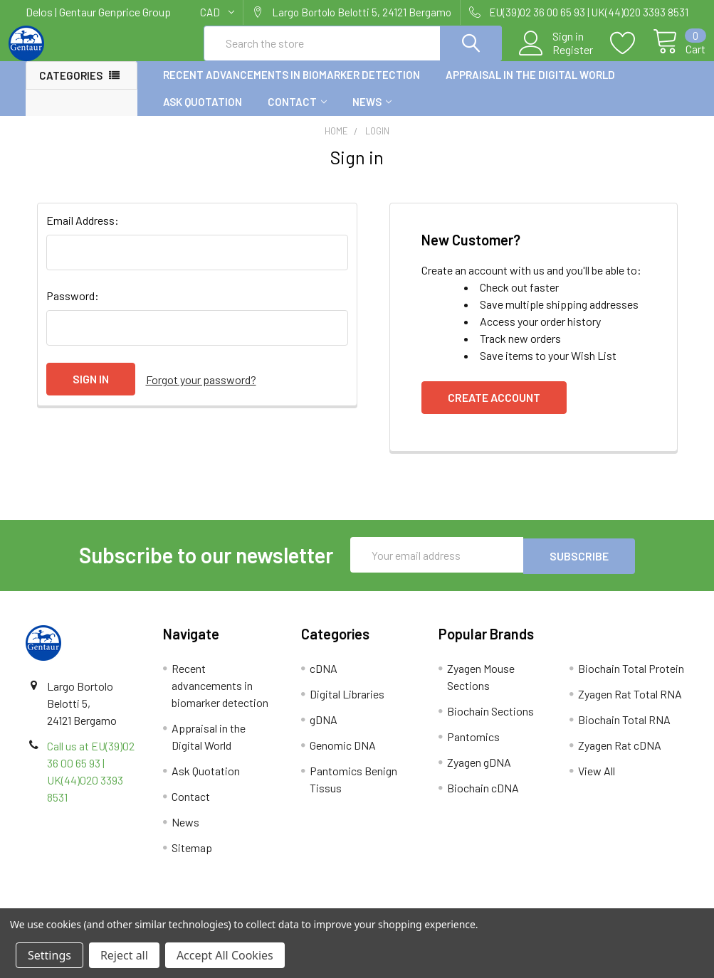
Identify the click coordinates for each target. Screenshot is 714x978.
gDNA (323, 731)
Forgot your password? (201, 391)
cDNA (323, 679)
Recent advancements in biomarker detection (291, 87)
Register (555, 57)
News (372, 114)
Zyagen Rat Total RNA (630, 705)
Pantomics (473, 748)
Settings (49, 955)
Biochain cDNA (483, 799)
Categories (71, 88)
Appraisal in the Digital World (530, 87)
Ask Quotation (202, 114)
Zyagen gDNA (479, 773)
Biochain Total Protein (631, 679)
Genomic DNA (343, 756)
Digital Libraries (347, 705)
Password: (72, 308)
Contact (297, 114)
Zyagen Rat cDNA (619, 756)
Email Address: (82, 233)
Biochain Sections (490, 722)
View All (596, 782)
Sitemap (192, 859)
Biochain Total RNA (624, 731)
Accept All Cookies (225, 955)
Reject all (124, 955)
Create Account (494, 410)
